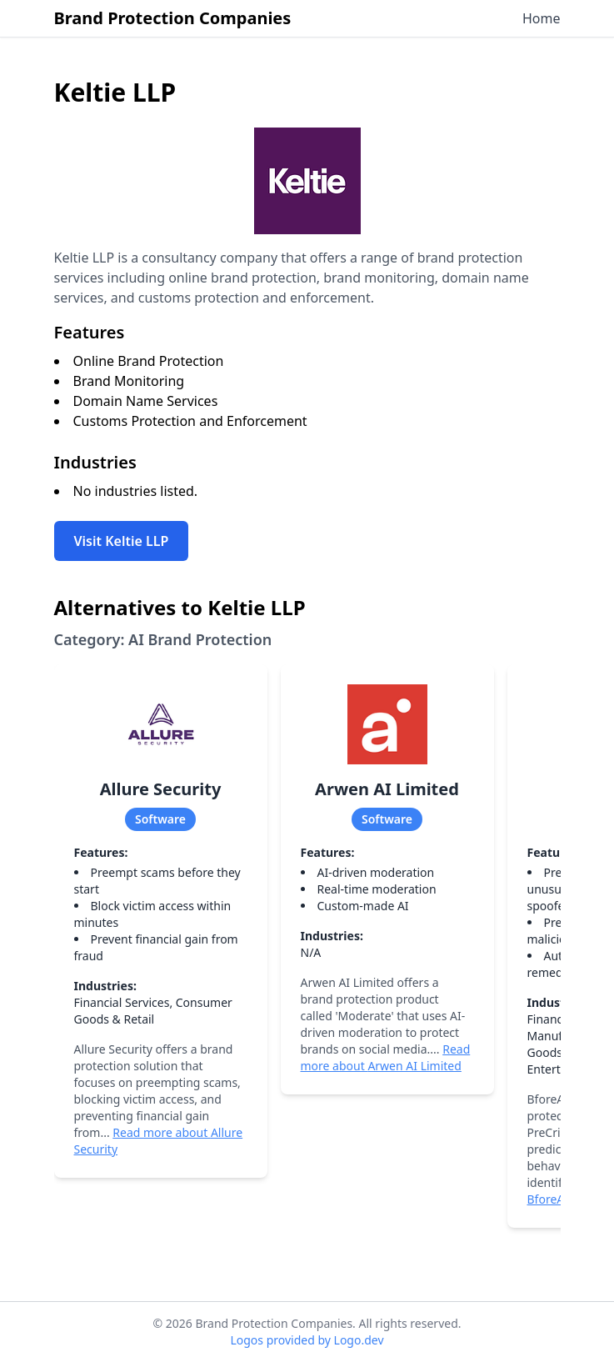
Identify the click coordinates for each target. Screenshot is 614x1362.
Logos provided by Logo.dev (306, 1340)
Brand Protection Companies (173, 18)
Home (541, 18)
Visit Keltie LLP (121, 541)
